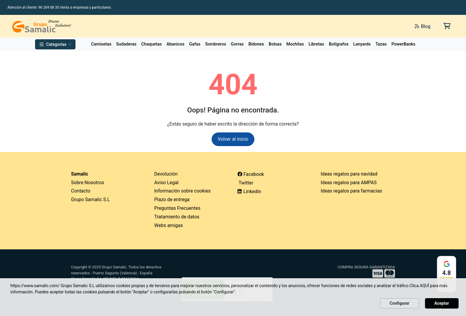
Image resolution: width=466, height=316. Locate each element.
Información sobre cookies (182, 191)
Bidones (256, 44)
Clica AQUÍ (419, 285)
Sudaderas (126, 44)
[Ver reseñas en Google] (446, 274)
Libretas (316, 44)
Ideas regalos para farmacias (351, 191)
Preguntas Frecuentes (177, 208)
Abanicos (175, 44)
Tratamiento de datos (176, 217)
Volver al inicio (233, 139)
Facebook (250, 174)
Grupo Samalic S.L (90, 199)
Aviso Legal (166, 182)
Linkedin (249, 191)
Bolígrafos (338, 44)
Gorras (237, 44)
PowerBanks (403, 44)
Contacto (80, 191)
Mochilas (295, 44)
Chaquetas (151, 44)
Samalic (79, 174)
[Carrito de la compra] (446, 26)
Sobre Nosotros (87, 182)
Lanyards (362, 44)
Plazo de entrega (172, 199)
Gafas (194, 44)
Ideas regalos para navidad (349, 174)
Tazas (381, 44)
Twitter (245, 183)
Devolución (166, 174)
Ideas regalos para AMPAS (349, 182)
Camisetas (101, 44)
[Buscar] (344, 26)
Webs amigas (168, 225)
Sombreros (215, 44)
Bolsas (275, 44)
